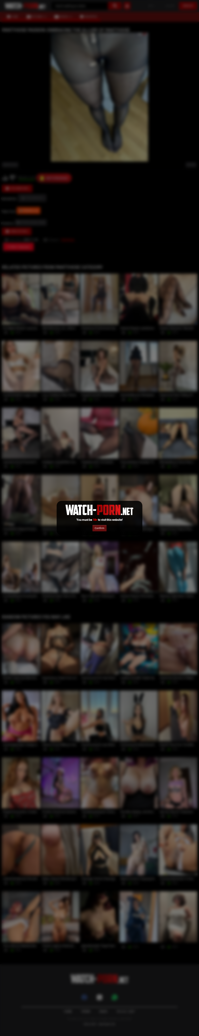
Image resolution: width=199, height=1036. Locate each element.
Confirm (99, 528)
